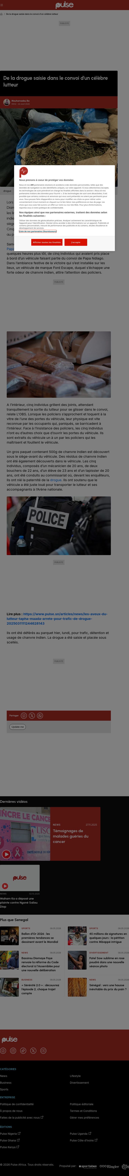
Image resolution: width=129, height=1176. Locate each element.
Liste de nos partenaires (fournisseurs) (37, 231)
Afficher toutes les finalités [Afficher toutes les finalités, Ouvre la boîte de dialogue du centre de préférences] (47, 242)
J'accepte (75, 242)
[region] (64, 208)
